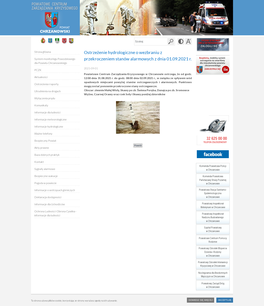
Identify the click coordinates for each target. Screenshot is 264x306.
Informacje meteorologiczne (50, 119)
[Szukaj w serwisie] (170, 41)
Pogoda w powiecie (45, 182)
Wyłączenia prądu (44, 97)
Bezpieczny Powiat (45, 140)
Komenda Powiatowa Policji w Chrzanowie (211, 167)
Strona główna (42, 51)
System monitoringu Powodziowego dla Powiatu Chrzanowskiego (54, 60)
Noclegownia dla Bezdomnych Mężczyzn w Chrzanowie (211, 274)
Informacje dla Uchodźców (49, 204)
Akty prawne (41, 147)
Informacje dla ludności (47, 112)
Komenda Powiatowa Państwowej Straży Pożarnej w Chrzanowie (211, 179)
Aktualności (40, 77)
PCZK (37, 69)
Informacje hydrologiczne (48, 126)
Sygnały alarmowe (44, 168)
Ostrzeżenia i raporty (46, 84)
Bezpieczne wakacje (46, 175)
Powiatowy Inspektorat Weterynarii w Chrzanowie (210, 205)
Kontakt (39, 161)
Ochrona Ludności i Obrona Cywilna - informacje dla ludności (55, 213)
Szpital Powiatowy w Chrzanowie (209, 228)
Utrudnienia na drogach (47, 91)
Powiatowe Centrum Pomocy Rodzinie (211, 239)
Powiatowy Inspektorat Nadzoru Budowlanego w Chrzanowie (210, 217)
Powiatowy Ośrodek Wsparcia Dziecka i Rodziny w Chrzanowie (211, 251)
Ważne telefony (43, 133)
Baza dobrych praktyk (47, 154)
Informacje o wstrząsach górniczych (54, 190)
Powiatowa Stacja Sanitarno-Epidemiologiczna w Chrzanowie (211, 193)
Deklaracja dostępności (47, 197)
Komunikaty (41, 105)
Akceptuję (224, 300)
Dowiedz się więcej (200, 300)
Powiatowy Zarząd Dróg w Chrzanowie (210, 284)
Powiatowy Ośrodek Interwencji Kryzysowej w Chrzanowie (212, 263)
